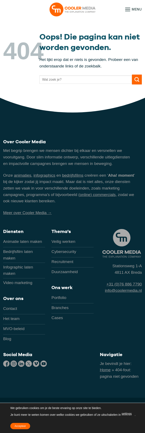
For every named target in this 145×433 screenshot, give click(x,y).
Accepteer (20, 426)
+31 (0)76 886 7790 (124, 284)
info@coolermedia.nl (123, 290)
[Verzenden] (137, 79)
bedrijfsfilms (72, 175)
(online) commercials (97, 194)
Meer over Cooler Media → (27, 213)
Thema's (61, 231)
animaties (22, 175)
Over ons (13, 298)
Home (105, 370)
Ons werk (61, 287)
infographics (44, 175)
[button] (133, 9)
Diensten (13, 231)
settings (127, 413)
